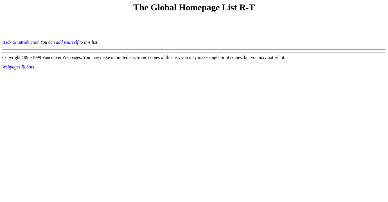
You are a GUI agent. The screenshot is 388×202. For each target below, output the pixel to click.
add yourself (67, 42)
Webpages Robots (18, 67)
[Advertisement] (68, 27)
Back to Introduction (20, 42)
